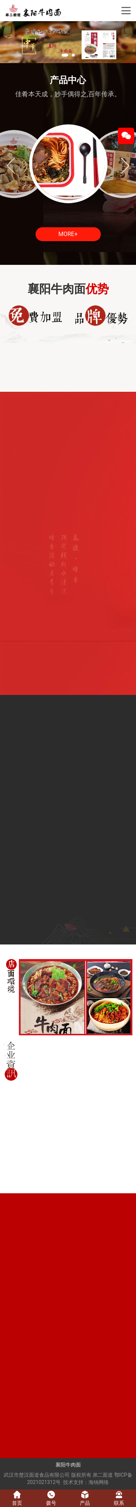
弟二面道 (102, 1475)
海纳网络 (98, 1482)
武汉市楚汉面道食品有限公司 (37, 1475)
